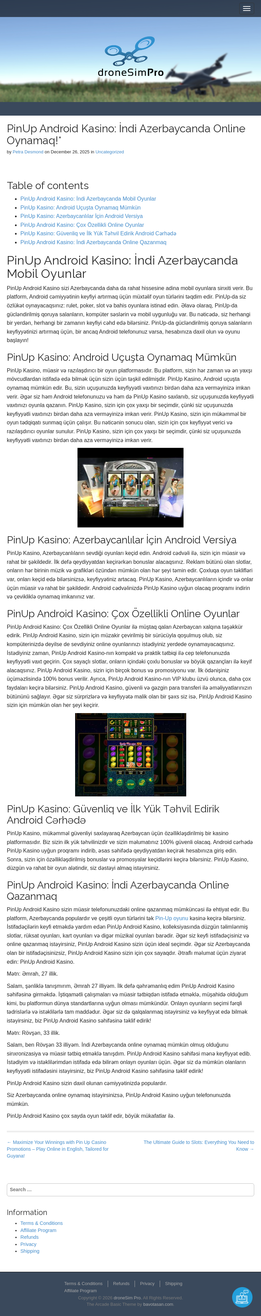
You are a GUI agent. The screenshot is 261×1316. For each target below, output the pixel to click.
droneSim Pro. (128, 1297)
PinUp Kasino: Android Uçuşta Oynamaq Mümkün (80, 207)
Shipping (29, 1251)
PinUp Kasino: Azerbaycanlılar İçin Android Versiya (81, 216)
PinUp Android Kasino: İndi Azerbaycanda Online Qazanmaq (93, 242)
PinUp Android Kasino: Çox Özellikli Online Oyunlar (82, 225)
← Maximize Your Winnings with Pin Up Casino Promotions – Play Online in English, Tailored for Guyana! (57, 1149)
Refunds (29, 1237)
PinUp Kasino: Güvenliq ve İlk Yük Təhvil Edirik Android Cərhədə (98, 233)
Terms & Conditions (41, 1223)
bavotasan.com (158, 1304)
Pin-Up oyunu (171, 918)
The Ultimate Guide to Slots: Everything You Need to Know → (199, 1146)
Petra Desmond (28, 151)
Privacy (28, 1244)
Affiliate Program (38, 1230)
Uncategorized (109, 151)
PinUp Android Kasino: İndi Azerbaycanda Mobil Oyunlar (88, 199)
